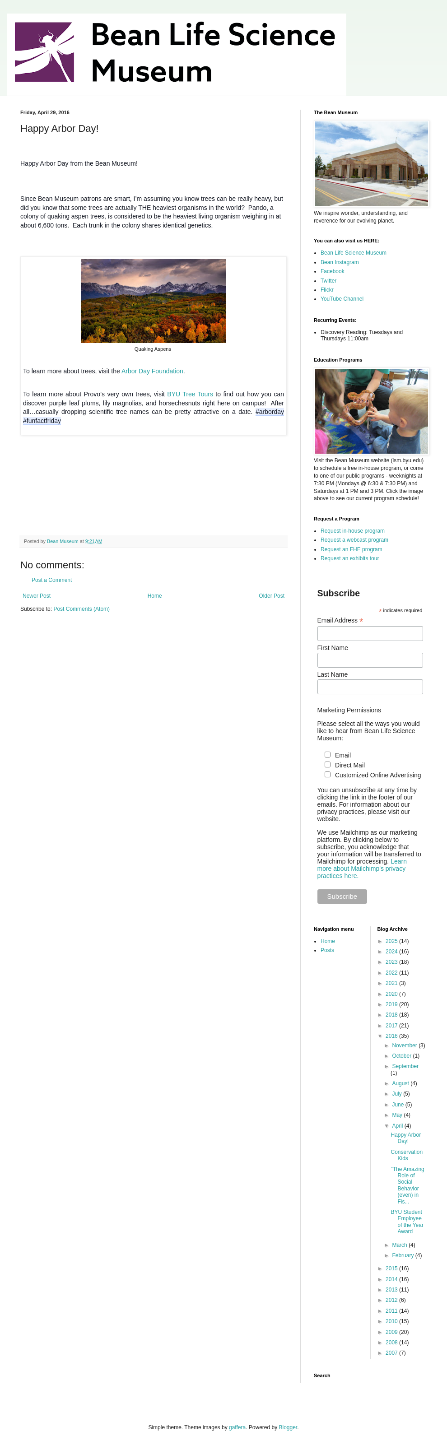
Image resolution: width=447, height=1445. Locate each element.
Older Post (271, 596)
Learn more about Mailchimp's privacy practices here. (362, 868)
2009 (392, 1332)
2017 (392, 1025)
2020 (392, 994)
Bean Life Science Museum (353, 253)
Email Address (340, 620)
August (401, 1083)
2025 (392, 941)
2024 (392, 951)
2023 (392, 962)
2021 (392, 983)
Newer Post (37, 596)
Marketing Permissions (349, 710)
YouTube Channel (342, 299)
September (405, 1066)
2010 (392, 1321)
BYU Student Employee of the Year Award (407, 1222)
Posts (327, 950)
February (403, 1255)
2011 (392, 1311)
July (397, 1094)
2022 (392, 973)
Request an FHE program (351, 549)
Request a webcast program (354, 540)
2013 (392, 1290)
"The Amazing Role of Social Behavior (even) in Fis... (407, 1185)
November (405, 1045)
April (398, 1126)
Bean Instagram (340, 262)
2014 (392, 1279)
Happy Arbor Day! (406, 1138)
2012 (392, 1300)
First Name (332, 647)
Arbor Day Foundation (152, 371)
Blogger (288, 1427)
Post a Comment (52, 580)
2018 (392, 1015)
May (398, 1115)
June (398, 1104)
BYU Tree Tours (190, 394)
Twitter (328, 281)
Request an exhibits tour (350, 558)
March (400, 1245)
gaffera (237, 1427)
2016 (392, 1036)
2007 (392, 1353)
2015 (392, 1268)
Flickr (327, 290)
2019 (392, 1004)
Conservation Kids (407, 1155)
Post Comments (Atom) (81, 609)
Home (155, 596)
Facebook (333, 271)
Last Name (332, 674)
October (402, 1056)
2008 (392, 1342)
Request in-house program (353, 531)
